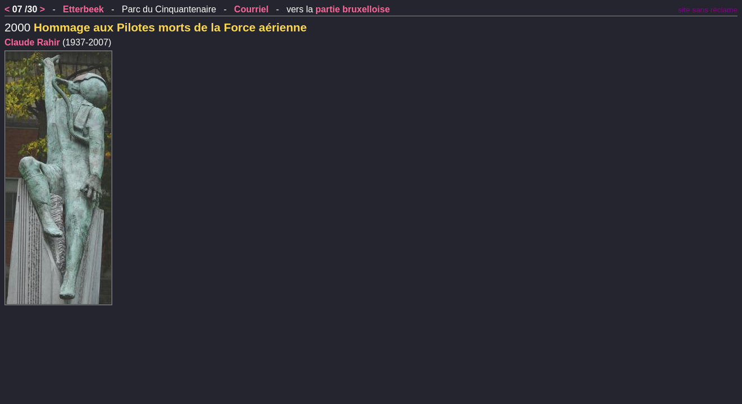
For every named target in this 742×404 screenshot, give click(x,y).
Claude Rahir (32, 42)
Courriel (251, 9)
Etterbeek (83, 9)
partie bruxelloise (352, 9)
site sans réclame (708, 10)
